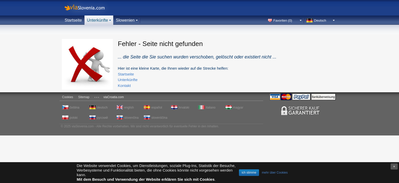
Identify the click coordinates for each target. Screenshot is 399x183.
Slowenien (125, 20)
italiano (211, 107)
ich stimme (249, 172)
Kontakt (124, 85)
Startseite (73, 20)
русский (102, 117)
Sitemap (83, 97)
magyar (238, 107)
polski (74, 117)
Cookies (67, 97)
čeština (74, 107)
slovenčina (131, 117)
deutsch (102, 107)
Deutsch (320, 20)
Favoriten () (282, 20)
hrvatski (184, 107)
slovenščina (159, 117)
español (156, 107)
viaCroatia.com (113, 97)
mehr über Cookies (275, 172)
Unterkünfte (97, 20)
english (129, 107)
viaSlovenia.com (89, 8)
